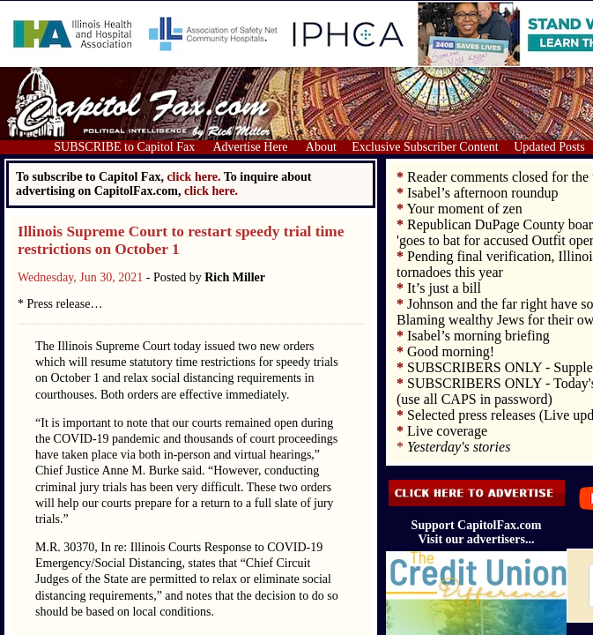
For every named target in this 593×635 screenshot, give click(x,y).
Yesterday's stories (458, 446)
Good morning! (450, 351)
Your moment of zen (464, 208)
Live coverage (447, 430)
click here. (211, 191)
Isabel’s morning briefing (478, 335)
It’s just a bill (444, 287)
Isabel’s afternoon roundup (483, 192)
